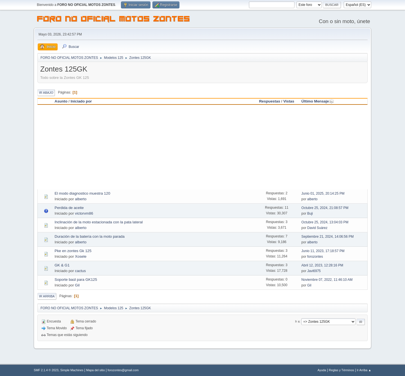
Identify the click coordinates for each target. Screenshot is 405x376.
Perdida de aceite (69, 208)
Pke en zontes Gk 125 (73, 251)
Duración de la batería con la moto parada (90, 236)
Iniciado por (81, 101)
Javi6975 (314, 271)
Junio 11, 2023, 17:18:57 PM (323, 251)
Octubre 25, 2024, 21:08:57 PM (325, 208)
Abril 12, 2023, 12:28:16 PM (322, 265)
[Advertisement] (202, 147)
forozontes (315, 257)
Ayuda (322, 370)
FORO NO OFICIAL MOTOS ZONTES (113, 19)
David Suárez (317, 228)
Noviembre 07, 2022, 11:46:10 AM (327, 280)
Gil (77, 285)
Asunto (61, 101)
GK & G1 (62, 265)
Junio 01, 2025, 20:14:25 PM (323, 193)
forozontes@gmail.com (123, 370)
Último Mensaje (318, 101)
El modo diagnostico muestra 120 (82, 193)
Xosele (81, 256)
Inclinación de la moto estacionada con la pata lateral (99, 222)
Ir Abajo (46, 92)
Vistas (288, 101)
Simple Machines (71, 370)
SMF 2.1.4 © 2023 (46, 370)
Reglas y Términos (341, 370)
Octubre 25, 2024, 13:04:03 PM (325, 222)
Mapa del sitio (95, 370)
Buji (310, 213)
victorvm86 (84, 213)
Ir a (297, 321)
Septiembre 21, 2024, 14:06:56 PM (328, 237)
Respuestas (269, 101)
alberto (81, 199)
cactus (80, 271)
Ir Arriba (47, 296)
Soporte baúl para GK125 (76, 279)
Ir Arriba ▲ (364, 370)
